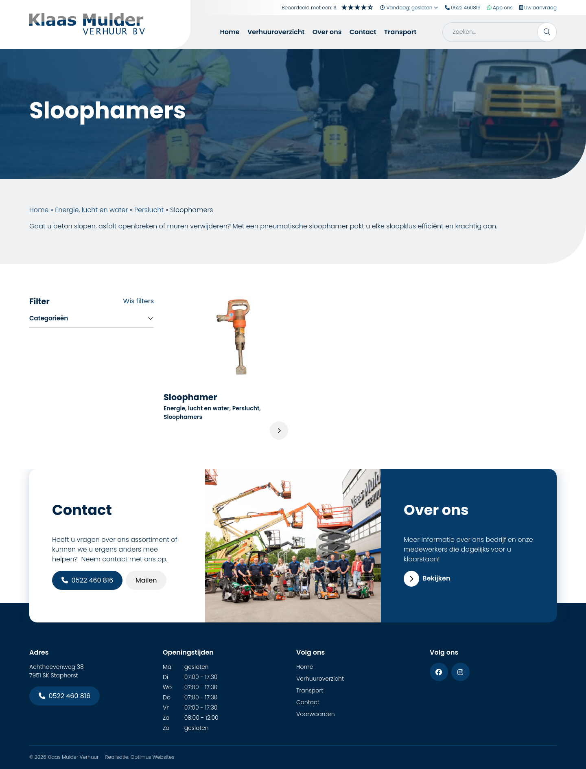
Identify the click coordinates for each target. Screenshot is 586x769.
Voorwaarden (315, 714)
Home (229, 32)
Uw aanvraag (538, 7)
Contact (363, 32)
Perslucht (149, 210)
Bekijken (427, 578)
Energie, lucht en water (91, 210)
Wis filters (138, 301)
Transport (400, 32)
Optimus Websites (153, 757)
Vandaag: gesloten (409, 7)
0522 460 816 (87, 580)
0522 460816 (463, 7)
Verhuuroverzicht (276, 32)
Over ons (327, 32)
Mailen (146, 580)
